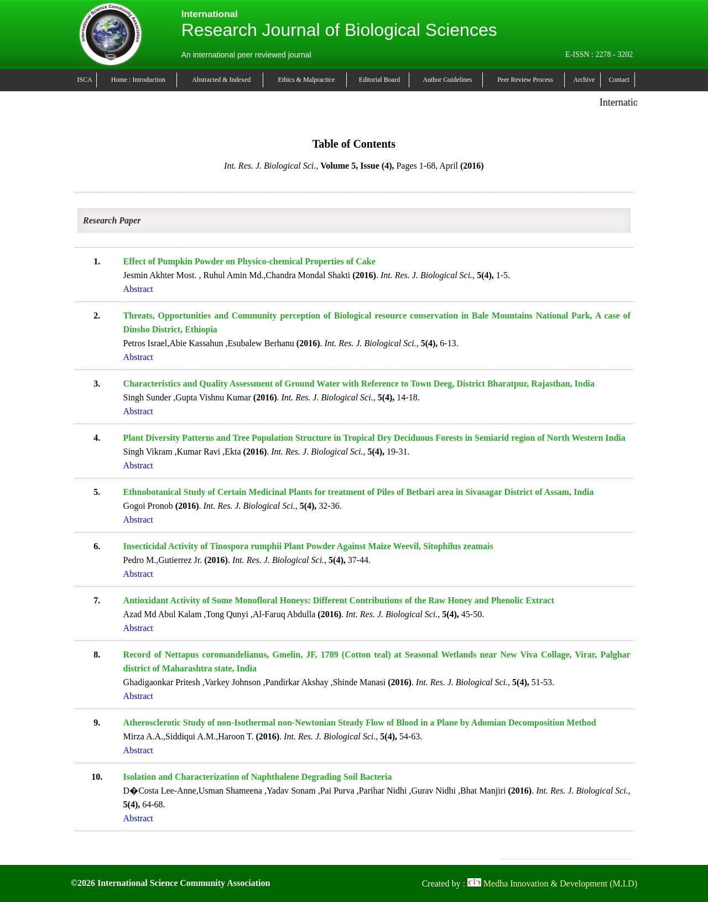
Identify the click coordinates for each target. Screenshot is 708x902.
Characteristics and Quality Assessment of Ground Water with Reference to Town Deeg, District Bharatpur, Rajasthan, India (359, 383)
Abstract (138, 289)
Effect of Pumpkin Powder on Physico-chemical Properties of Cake (249, 261)
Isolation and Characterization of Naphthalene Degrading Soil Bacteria (257, 776)
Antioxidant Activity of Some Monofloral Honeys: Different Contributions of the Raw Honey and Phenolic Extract (338, 600)
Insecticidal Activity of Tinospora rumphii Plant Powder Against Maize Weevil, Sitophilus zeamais (308, 546)
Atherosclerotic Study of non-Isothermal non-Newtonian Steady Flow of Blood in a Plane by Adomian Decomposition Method (359, 722)
